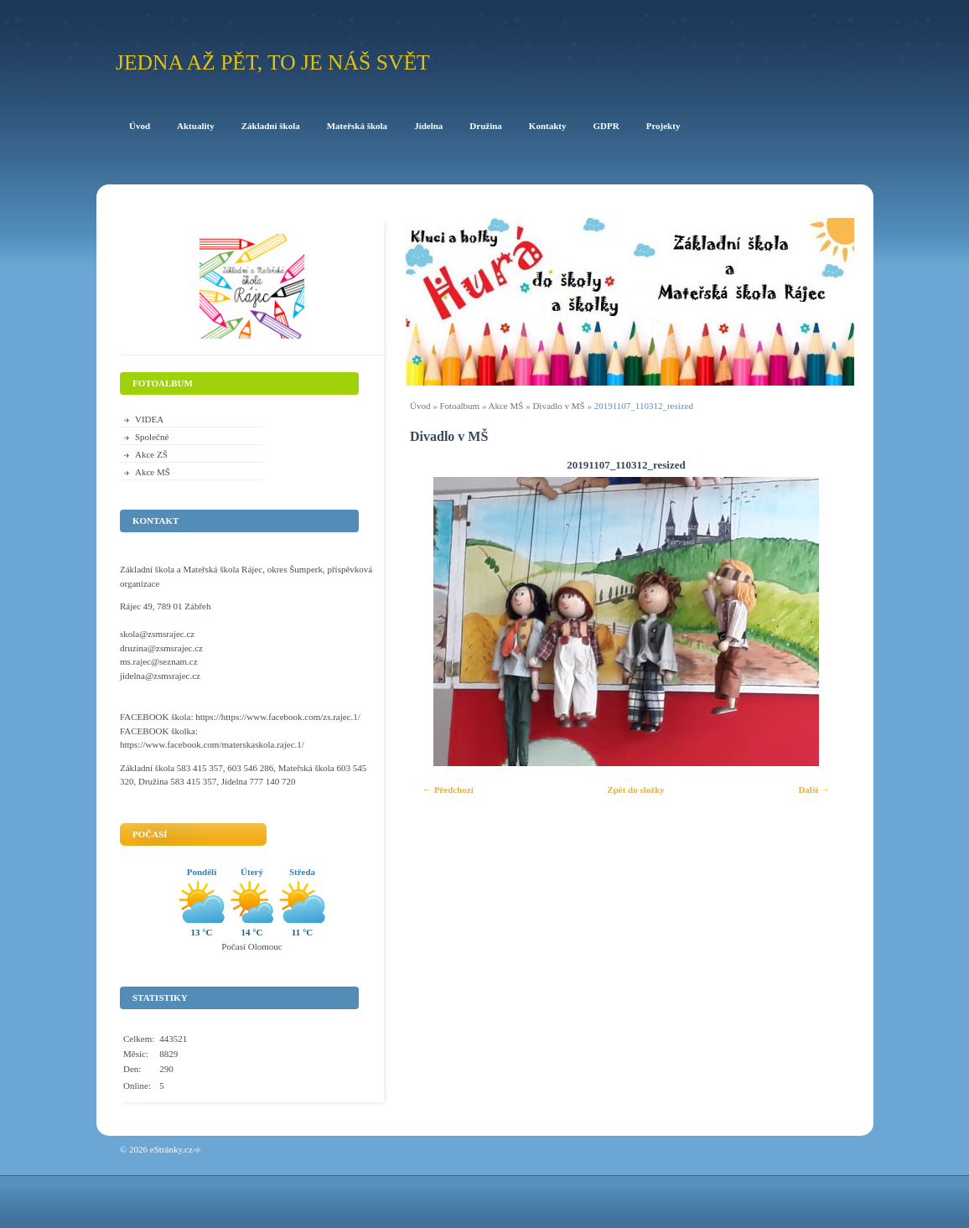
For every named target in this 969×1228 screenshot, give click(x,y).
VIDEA (149, 419)
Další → (814, 790)
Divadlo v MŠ (558, 406)
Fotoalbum (459, 406)
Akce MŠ (506, 406)
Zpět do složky (635, 790)
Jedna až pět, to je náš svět (273, 62)
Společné (151, 437)
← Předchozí (448, 790)
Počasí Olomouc (251, 946)
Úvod (420, 406)
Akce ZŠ (151, 454)
